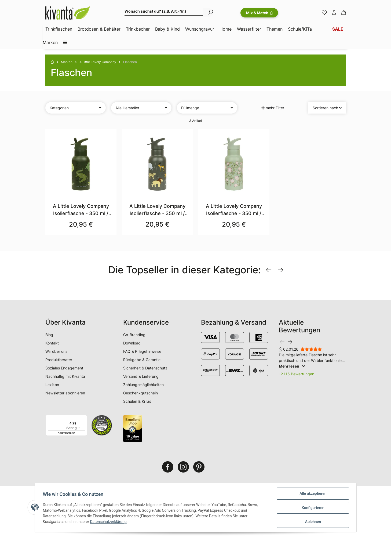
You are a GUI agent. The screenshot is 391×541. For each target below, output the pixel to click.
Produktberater (58, 359)
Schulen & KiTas (137, 401)
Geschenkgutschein (140, 393)
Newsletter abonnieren (65, 393)
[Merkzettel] (324, 13)
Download (132, 343)
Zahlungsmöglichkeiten (143, 384)
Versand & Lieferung (141, 376)
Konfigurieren (312, 508)
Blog (49, 334)
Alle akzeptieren (312, 494)
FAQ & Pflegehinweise (142, 351)
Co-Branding (134, 334)
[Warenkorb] (343, 13)
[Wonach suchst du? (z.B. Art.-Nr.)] (164, 12)
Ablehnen (312, 522)
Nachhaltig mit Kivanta (65, 376)
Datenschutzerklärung (108, 522)
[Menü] (84, 418)
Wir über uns (56, 351)
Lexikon (52, 384)
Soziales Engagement (64, 368)
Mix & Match (259, 13)
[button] (334, 13)
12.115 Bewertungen (296, 374)
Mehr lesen (292, 366)
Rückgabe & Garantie (141, 359)
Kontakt (52, 343)
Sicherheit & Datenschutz (145, 368)
